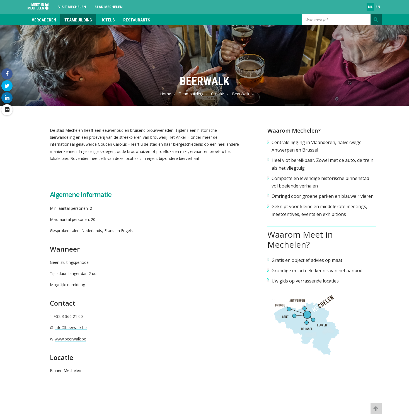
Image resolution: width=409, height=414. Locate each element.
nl (370, 6)
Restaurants (136, 20)
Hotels (107, 20)
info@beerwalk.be (71, 327)
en (378, 6)
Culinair (217, 93)
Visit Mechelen (72, 6)
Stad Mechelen (109, 6)
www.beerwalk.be (70, 339)
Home (165, 93)
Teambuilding (78, 20)
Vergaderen (44, 20)
